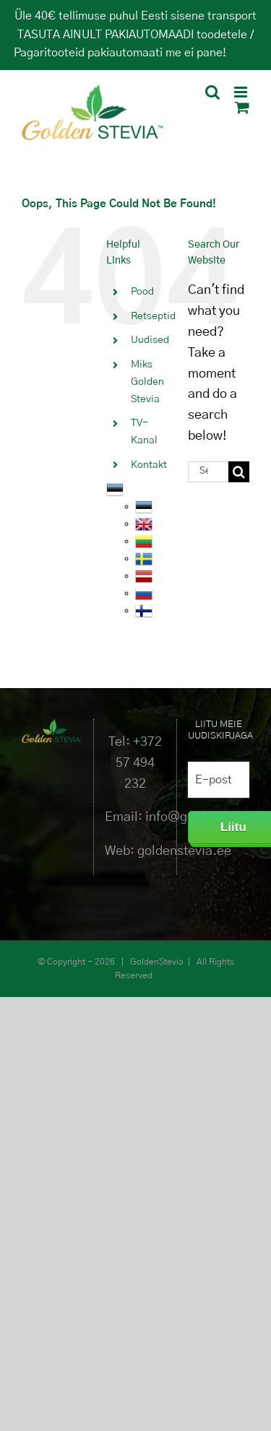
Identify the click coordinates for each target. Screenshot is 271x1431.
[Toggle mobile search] (212, 92)
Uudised (150, 340)
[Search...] (208, 471)
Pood (142, 292)
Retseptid (153, 316)
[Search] (238, 471)
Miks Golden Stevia (147, 382)
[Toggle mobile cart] (242, 107)
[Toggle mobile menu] (241, 92)
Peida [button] (243, 52)
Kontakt (149, 465)
